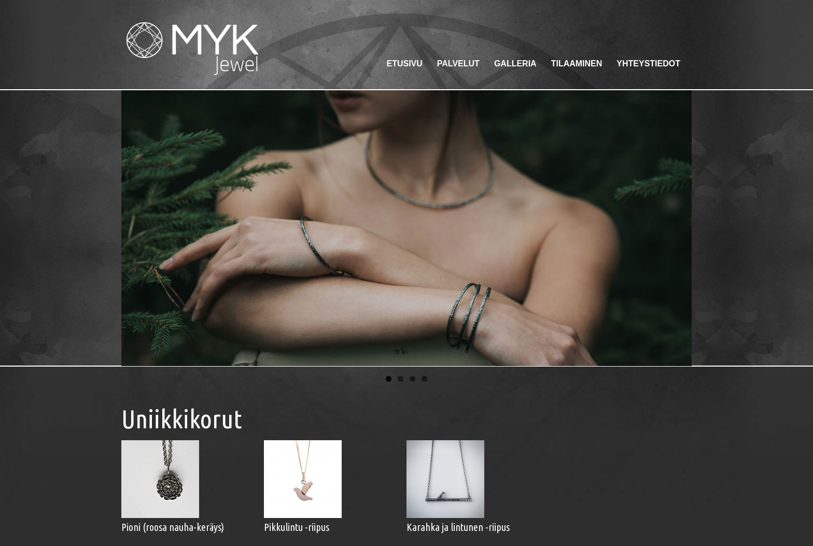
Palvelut (458, 63)
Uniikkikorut (181, 418)
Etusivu (404, 63)
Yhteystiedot (648, 63)
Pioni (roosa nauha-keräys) (172, 527)
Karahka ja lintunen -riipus (458, 527)
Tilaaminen (576, 63)
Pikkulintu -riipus (296, 527)
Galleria (515, 63)
